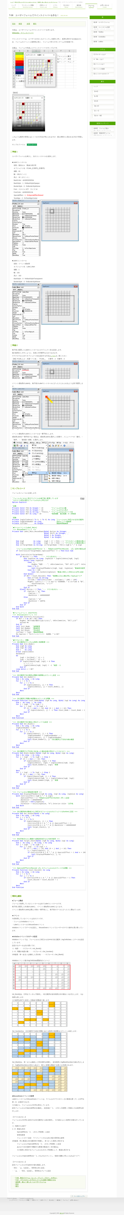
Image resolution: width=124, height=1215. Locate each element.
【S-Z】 (96, 101)
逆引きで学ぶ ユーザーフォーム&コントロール (25, 2)
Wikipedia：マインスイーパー (23, 33)
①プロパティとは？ (100, 54)
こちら (53, 356)
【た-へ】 (97, 111)
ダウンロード (32, 144)
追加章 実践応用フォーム (103, 134)
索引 (34, 24)
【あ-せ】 (97, 106)
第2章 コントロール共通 (102, 28)
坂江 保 (62, 1213)
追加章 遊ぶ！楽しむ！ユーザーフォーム (47, 2)
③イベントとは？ (99, 64)
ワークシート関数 (28, 6)
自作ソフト (43, 1200)
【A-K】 (96, 91)
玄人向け (66, 6)
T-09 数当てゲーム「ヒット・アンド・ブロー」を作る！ (36, 1178)
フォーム (65, 1200)
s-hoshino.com (29, 1198)
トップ (11, 2)
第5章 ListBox (98, 41)
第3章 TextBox (98, 32)
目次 (13, 24)
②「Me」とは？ (99, 59)
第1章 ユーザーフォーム (102, 22)
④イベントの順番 (99, 69)
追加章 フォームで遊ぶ (102, 129)
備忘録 (78, 6)
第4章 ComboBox (99, 37)
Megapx (15, 1198)
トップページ (13, 1200)
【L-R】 (96, 96)
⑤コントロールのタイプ (101, 74)
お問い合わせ (104, 6)
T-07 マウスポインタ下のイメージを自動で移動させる (35, 1180)
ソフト (55, 6)
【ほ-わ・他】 (98, 115)
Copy (82, 498)
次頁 (28, 24)
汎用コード (43, 6)
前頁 (20, 24)
